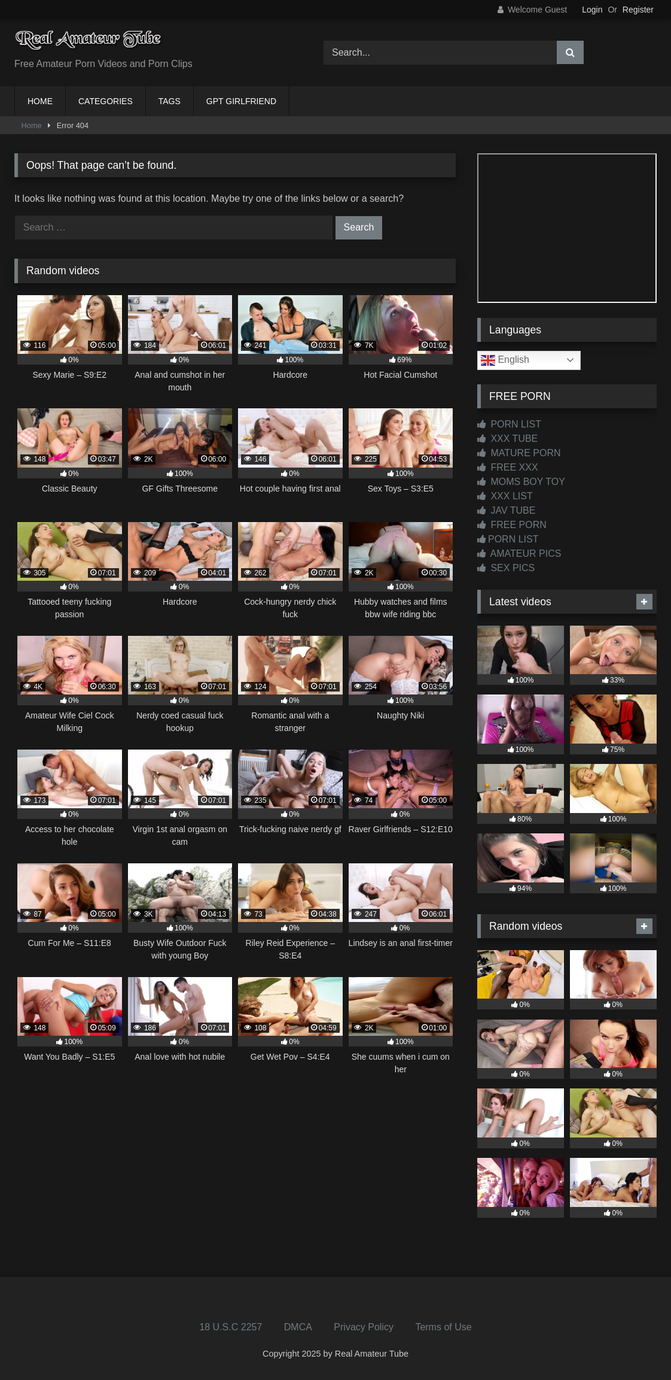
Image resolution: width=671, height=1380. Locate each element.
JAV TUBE (506, 510)
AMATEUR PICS (519, 553)
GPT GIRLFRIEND (241, 101)
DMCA (298, 1327)
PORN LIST (509, 424)
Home (32, 125)
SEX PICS (506, 568)
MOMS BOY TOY (521, 482)
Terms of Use (443, 1327)
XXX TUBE (507, 438)
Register (638, 9)
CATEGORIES (105, 101)
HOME (40, 101)
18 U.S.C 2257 (230, 1327)
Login (592, 9)
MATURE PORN (518, 453)
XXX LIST (505, 496)
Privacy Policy (364, 1327)
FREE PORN (512, 525)
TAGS (169, 101)
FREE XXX (507, 467)
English (505, 360)
